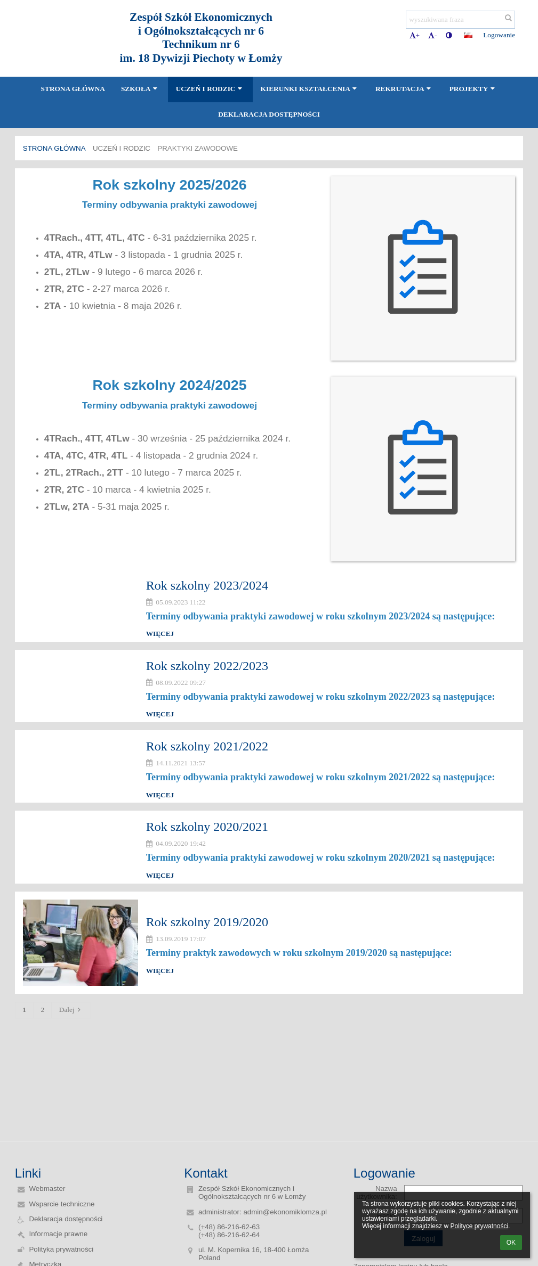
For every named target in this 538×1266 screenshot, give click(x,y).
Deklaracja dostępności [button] (269, 114)
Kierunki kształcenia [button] (310, 89)
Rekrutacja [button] (404, 89)
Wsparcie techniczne (61, 1204)
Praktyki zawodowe (197, 148)
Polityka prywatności (61, 1249)
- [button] (432, 35)
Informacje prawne (58, 1234)
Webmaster (47, 1189)
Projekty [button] (473, 89)
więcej (160, 634)
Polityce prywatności (479, 1226)
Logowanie (499, 35)
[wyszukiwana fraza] (460, 20)
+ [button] (414, 35)
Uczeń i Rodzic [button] (210, 89)
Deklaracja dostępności (65, 1219)
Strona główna (54, 148)
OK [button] (511, 1242)
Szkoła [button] (140, 89)
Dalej (71, 1010)
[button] (468, 35)
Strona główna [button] (73, 89)
